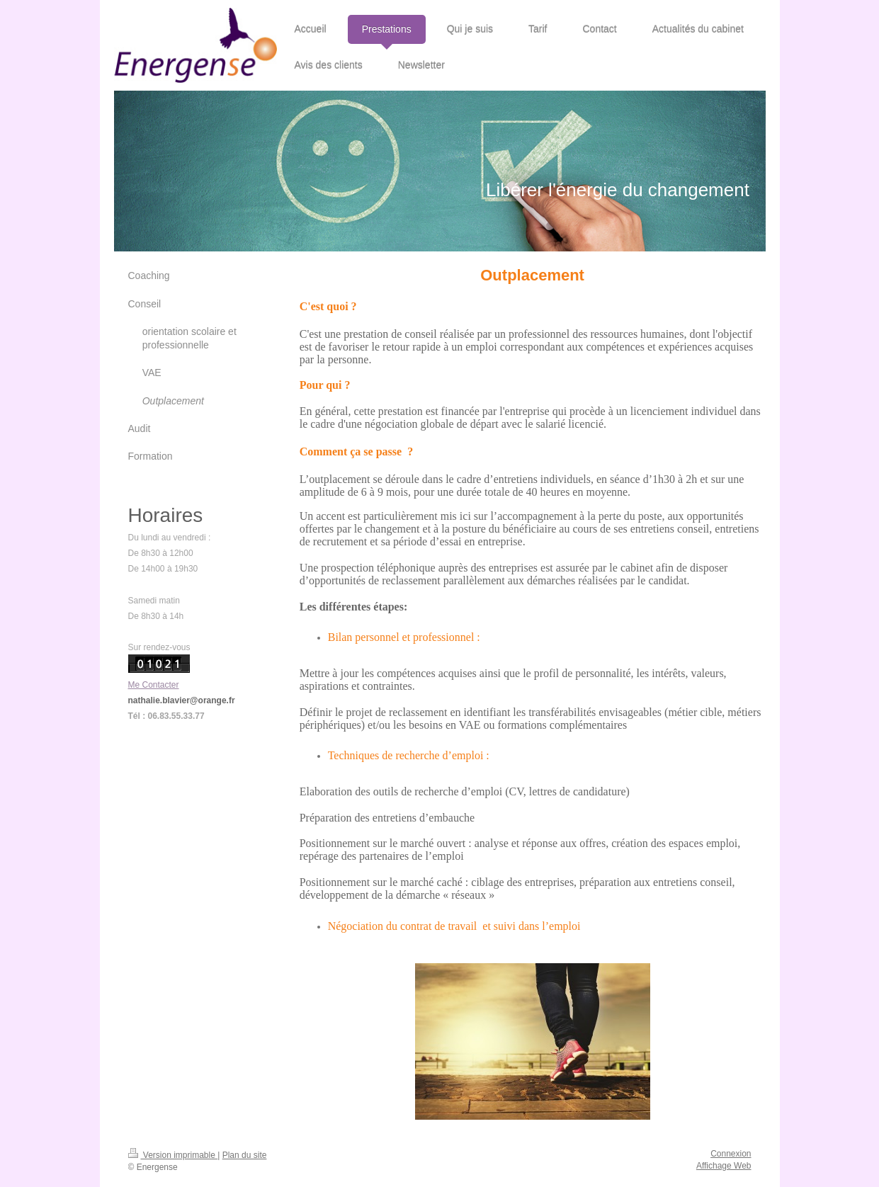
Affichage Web (724, 1166)
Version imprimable (173, 1155)
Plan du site (244, 1155)
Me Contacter (153, 685)
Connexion (730, 1154)
